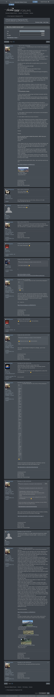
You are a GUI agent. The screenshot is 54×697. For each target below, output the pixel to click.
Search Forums (45, 1)
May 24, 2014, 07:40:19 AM (23, 189)
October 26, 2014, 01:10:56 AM (24, 279)
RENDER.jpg (21, 172)
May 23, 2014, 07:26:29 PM (24, 45)
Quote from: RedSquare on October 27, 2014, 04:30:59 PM (30, 337)
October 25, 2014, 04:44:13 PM (24, 243)
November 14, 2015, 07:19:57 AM (24, 531)
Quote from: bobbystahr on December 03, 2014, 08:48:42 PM (31, 483)
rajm (8, 531)
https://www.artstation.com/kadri (24, 274)
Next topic (46, 22)
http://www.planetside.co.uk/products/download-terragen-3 (31, 516)
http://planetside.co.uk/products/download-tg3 (28, 467)
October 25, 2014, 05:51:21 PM (24, 259)
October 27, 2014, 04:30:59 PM (24, 319)
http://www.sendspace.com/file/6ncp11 (26, 164)
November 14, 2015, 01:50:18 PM (25, 548)
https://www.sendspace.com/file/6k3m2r (26, 612)
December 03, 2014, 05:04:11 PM (24, 363)
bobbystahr (10, 46)
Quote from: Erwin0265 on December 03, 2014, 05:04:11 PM (31, 488)
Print (48, 41)
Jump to (36, 693)
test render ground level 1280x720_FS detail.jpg (28, 634)
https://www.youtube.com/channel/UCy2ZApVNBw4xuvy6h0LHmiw (31, 275)
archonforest (10, 189)
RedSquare (10, 243)
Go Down (6, 41)
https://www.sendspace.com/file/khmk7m (27, 305)
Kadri (8, 259)
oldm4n (9, 205)
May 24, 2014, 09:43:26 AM (23, 205)
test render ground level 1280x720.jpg (26, 645)
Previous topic (39, 22)
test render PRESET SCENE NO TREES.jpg (27, 626)
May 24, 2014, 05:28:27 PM (23, 222)
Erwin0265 (10, 363)
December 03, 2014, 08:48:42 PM (24, 382)
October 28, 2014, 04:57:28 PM (24, 335)
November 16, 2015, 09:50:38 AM (24, 662)
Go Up (5, 683)
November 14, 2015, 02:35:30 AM (24, 481)
